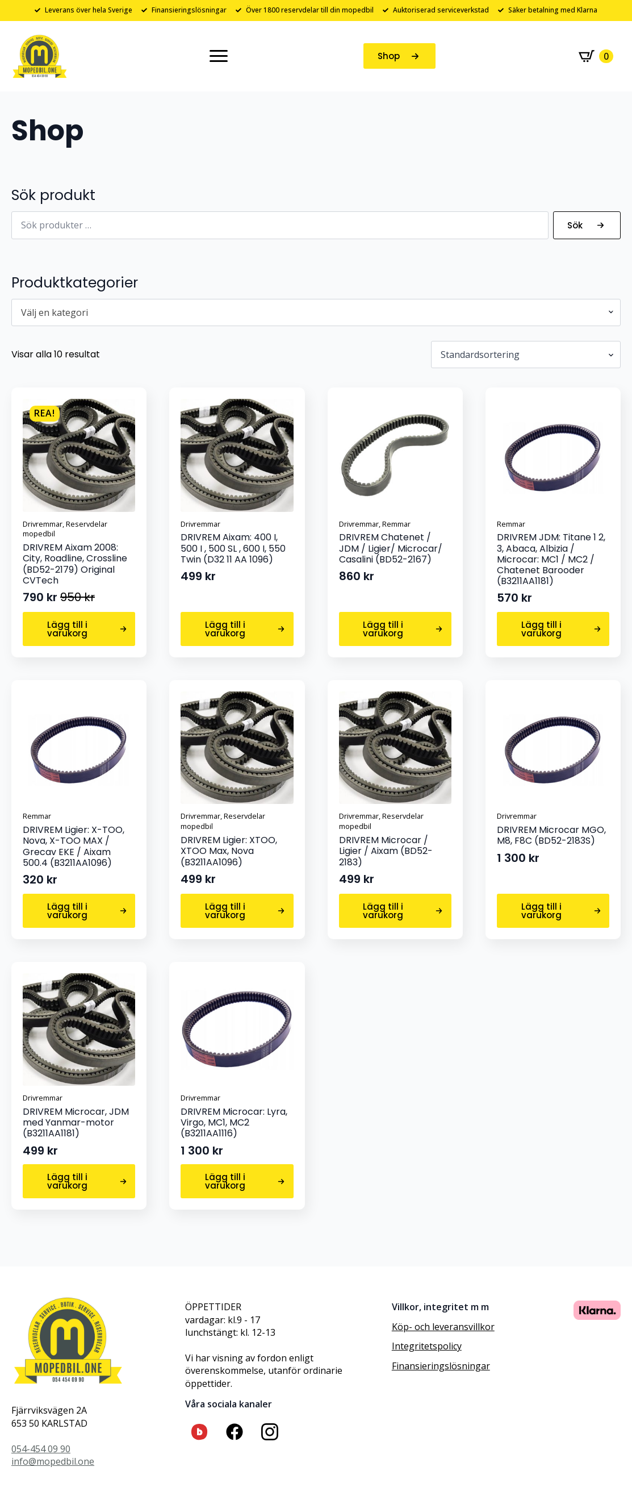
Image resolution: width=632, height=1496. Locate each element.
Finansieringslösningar (441, 1366)
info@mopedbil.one (52, 1461)
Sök (575, 225)
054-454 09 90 (40, 1449)
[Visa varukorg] (596, 56)
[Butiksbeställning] (526, 354)
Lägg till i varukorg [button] (67, 629)
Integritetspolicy (427, 1346)
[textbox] (311, 312)
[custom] (199, 1432)
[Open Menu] (219, 56)
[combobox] (316, 312)
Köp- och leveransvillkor (443, 1326)
